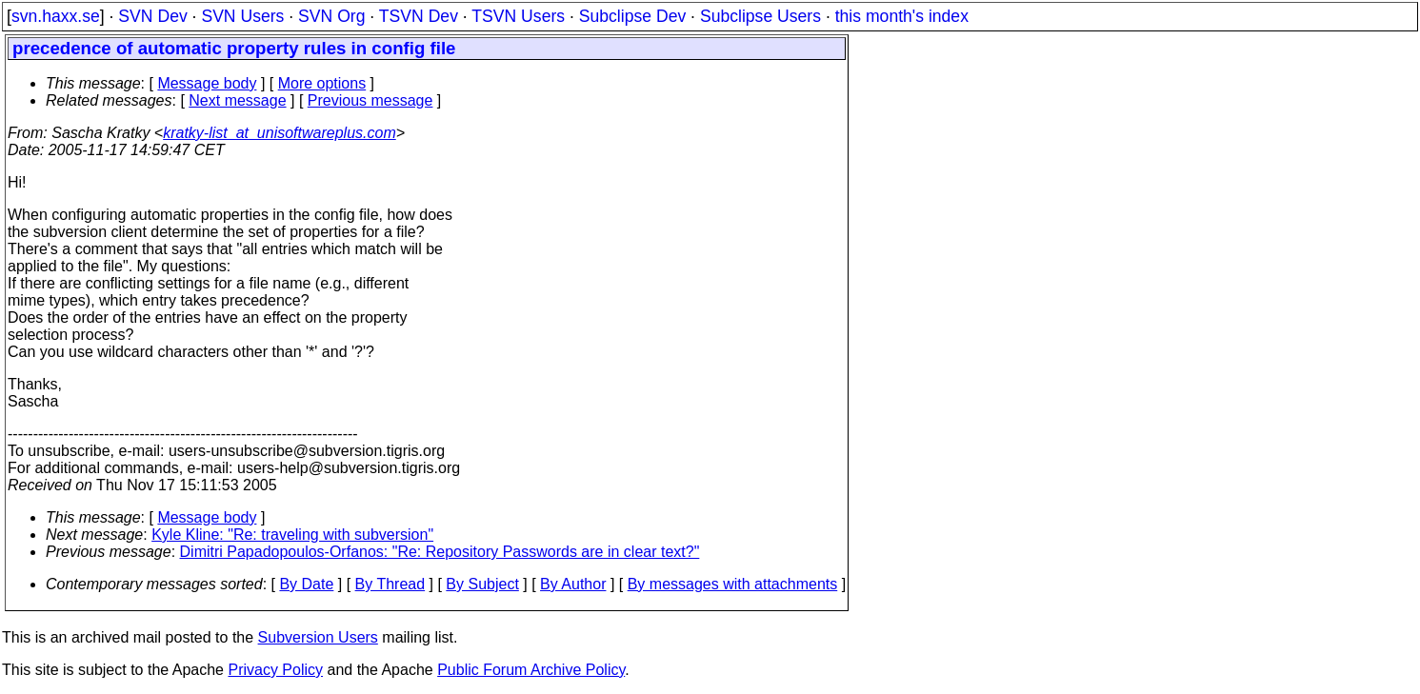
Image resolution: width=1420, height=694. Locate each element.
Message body (206, 83)
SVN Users (242, 16)
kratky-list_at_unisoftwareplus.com (279, 133)
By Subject (482, 584)
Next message (237, 100)
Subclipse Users (760, 16)
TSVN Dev (418, 16)
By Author (573, 584)
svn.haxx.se (55, 16)
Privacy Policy (275, 670)
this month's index (902, 16)
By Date (306, 584)
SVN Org (331, 16)
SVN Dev (152, 16)
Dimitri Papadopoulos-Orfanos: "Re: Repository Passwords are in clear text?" (440, 552)
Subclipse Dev (632, 16)
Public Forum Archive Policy (531, 670)
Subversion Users (318, 637)
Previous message (370, 100)
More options (322, 83)
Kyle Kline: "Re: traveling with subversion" (292, 534)
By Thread (390, 584)
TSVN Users (518, 16)
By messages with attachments (733, 584)
